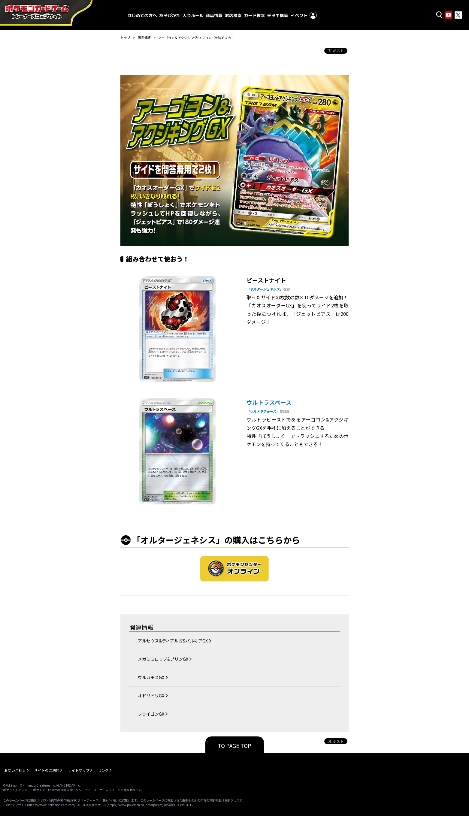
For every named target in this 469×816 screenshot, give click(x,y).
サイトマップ (78, 770)
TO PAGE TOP (234, 745)
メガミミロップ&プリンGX (163, 659)
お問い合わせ (15, 770)
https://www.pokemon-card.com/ (51, 804)
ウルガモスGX (151, 677)
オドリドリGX (151, 696)
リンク (103, 770)
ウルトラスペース (269, 402)
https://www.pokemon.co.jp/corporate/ (136, 804)
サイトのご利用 (46, 770)
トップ (125, 37)
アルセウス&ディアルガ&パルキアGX (173, 641)
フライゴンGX (151, 714)
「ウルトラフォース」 (263, 411)
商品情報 (144, 37)
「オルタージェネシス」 (265, 289)
